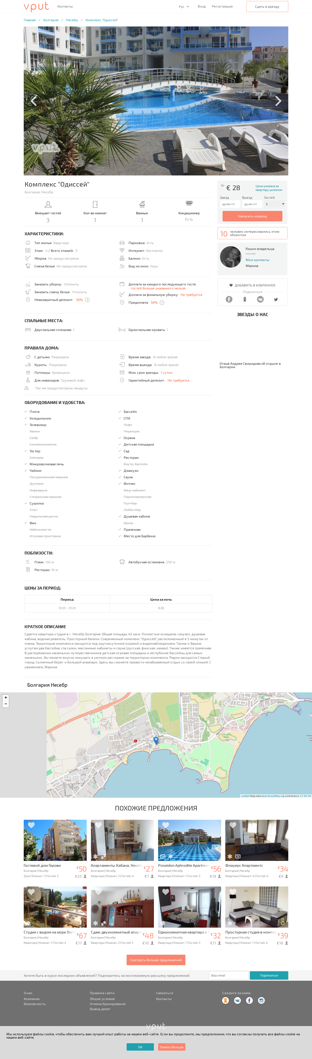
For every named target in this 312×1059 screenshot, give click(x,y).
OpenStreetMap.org (273, 796)
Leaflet (245, 796)
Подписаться (269, 975)
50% (79, 300)
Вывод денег (100, 1009)
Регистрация (222, 6)
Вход (202, 6)
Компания (31, 998)
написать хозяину (252, 216)
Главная (30, 20)
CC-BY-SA (305, 796)
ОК (140, 1047)
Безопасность (35, 1003)
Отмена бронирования (108, 1003)
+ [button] (5, 698)
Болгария (50, 20)
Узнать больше (172, 1047)
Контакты (65, 6)
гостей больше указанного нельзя (158, 288)
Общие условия (102, 998)
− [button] (5, 704)
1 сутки (166, 372)
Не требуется (191, 295)
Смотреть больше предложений (156, 960)
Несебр (72, 20)
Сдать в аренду (267, 6)
